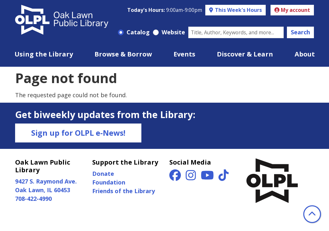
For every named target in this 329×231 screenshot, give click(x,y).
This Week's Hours (238, 9)
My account (292, 9)
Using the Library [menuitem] (43, 54)
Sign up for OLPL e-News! (78, 133)
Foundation (108, 182)
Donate (103, 173)
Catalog (138, 32)
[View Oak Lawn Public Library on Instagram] (192, 177)
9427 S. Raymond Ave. (46, 181)
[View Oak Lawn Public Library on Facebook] (175, 177)
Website (173, 32)
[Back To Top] (312, 214)
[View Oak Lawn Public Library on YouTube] (208, 177)
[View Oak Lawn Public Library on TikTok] (223, 177)
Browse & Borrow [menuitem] (123, 54)
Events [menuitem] (184, 54)
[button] (164, 10)
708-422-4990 (33, 198)
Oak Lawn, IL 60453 (42, 190)
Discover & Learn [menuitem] (245, 54)
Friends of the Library (123, 191)
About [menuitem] (305, 54)
